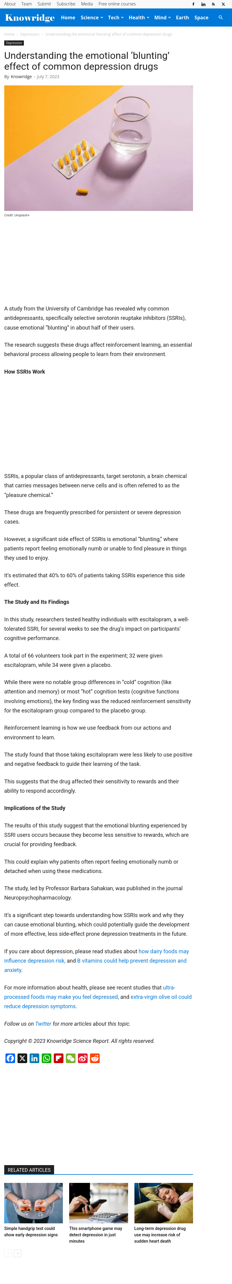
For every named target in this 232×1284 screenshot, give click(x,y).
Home (68, 17)
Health (139, 17)
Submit (44, 4)
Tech (116, 17)
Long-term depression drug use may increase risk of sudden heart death (160, 1235)
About (10, 4)
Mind (162, 17)
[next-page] (17, 1253)
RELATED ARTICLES (29, 1170)
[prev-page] (8, 1253)
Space (201, 17)
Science (92, 17)
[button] (220, 17)
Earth (182, 17)
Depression (29, 34)
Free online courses (117, 4)
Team (26, 4)
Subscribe (66, 4)
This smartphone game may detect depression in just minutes (95, 1235)
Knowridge (21, 76)
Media (87, 4)
